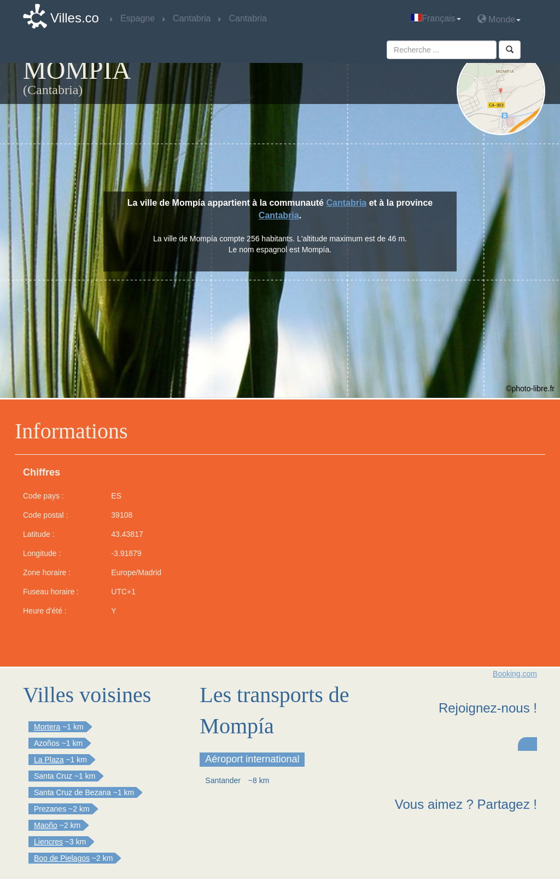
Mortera (47, 726)
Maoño (45, 825)
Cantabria (346, 202)
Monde (499, 19)
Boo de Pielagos (62, 858)
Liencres (48, 841)
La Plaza (48, 759)
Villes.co (74, 17)
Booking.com (515, 673)
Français (435, 18)
